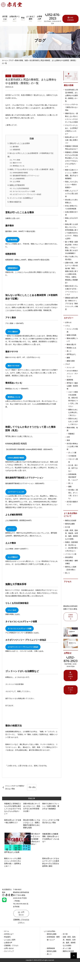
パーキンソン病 (70, 554)
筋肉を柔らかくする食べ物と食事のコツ (71, 140)
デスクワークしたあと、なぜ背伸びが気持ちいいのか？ (71, 129)
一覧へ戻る (32, 787)
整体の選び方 (71, 344)
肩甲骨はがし (71, 354)
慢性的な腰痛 (70, 524)
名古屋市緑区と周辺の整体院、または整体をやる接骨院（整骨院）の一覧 (71, 95)
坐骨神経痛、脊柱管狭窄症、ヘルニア (73, 477)
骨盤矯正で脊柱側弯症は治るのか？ (71, 147)
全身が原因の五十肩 (71, 213)
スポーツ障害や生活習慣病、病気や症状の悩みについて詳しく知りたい (73, 399)
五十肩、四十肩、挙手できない (73, 468)
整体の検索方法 (15, 202)
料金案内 (7, 937)
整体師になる (71, 348)
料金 (23, 19)
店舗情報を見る (70, 617)
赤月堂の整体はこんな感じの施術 (72, 446)
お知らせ (68, 322)
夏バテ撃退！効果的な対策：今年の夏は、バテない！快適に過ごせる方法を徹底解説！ (71, 247)
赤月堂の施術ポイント (72, 503)
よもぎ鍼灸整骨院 (19, 178)
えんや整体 (16, 181)
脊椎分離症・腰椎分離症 (71, 562)
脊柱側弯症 (69, 557)
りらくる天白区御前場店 (21, 188)
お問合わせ (21, 913)
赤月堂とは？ (9, 934)
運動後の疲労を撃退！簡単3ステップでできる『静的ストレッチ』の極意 (71, 303)
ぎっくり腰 (72, 452)
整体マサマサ (17, 163)
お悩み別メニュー (14, 19)
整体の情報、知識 (21, 60)
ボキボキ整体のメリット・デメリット (72, 373)
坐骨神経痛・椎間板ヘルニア (53, 938)
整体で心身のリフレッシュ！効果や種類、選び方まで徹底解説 (50, 806)
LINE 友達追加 (70, 19)
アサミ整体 (16, 160)
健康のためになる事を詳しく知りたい (73, 412)
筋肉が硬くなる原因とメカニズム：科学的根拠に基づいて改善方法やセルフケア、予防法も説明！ (71, 231)
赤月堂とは (5, 19)
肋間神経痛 (51, 948)
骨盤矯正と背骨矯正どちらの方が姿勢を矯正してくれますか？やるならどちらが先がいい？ (12, 809)
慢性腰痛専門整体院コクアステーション (26, 175)
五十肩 (67, 527)
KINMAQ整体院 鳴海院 (20, 172)
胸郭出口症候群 (70, 520)
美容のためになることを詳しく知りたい (73, 421)
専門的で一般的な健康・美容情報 (72, 386)
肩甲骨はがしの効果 (11, 852)
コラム (67, 326)
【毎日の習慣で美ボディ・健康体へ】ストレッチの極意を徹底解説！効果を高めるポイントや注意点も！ (31, 839)
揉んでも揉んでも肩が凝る (71, 258)
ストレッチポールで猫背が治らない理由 (14, 787)
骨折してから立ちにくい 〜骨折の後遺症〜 (71, 184)
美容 (68, 440)
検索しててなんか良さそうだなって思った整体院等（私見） (32, 169)
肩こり (69, 351)
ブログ (11, 60)
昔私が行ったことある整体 (19, 143)
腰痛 (68, 357)
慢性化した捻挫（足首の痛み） (70, 568)
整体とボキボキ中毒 (71, 219)
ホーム (4, 60)
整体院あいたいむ (19, 166)
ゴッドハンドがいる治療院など (21, 198)
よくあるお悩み (49, 931)
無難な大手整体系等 (17, 185)
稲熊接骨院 (16, 149)
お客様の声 (39, 19)
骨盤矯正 (71, 434)
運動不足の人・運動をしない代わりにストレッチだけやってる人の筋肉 (71, 118)
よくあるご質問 (30, 19)
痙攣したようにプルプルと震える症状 (71, 193)
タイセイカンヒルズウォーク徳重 (24, 191)
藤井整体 (16, 146)
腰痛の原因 (71, 361)
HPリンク (11, 529)
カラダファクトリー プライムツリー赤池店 (27, 194)
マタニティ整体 (73, 460)
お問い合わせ (70, 690)
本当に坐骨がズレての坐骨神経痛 (71, 207)
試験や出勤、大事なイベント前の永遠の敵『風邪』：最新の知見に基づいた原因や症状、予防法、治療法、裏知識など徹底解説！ (71, 273)
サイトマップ (9, 951)
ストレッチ (71, 367)
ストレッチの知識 (72, 330)
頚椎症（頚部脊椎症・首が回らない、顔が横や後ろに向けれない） (71, 546)
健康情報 (70, 380)
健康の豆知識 (71, 335)
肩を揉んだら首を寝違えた (71, 201)
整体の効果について (72, 339)
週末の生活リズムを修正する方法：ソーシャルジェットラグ (71, 290)
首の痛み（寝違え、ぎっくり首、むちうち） (73, 494)
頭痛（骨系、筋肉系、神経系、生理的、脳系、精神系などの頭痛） (71, 534)
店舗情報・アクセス (11, 945)
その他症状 (72, 456)
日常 (68, 437)
